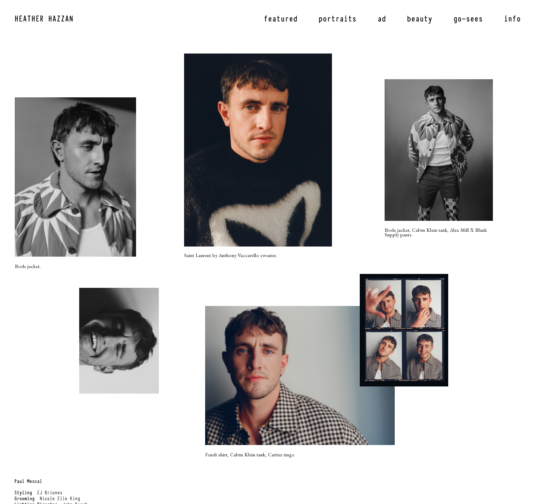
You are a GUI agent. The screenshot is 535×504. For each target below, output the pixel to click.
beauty (419, 18)
